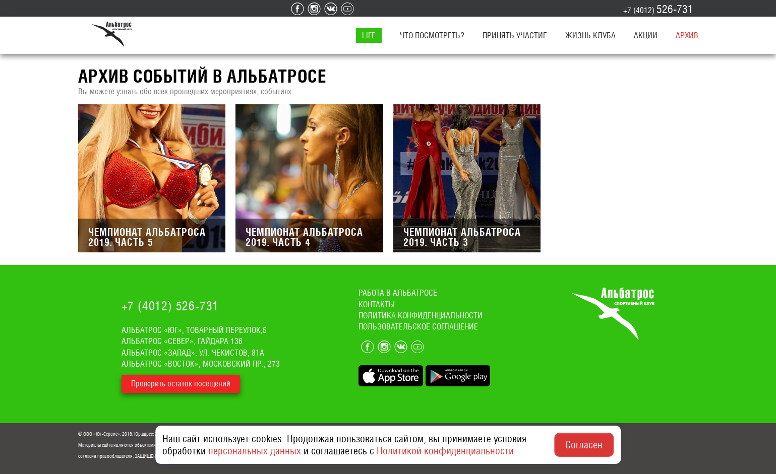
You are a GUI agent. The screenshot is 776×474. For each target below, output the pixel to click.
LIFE (369, 35)
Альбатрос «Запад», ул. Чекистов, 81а (193, 353)
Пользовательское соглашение (418, 326)
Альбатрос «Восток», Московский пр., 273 (201, 364)
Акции (646, 35)
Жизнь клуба (590, 35)
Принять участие (515, 35)
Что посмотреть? (432, 35)
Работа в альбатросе (398, 293)
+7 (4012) (658, 9)
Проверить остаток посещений (180, 383)
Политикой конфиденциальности (445, 451)
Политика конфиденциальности (421, 315)
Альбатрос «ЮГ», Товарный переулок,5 (194, 330)
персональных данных (254, 451)
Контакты (377, 304)
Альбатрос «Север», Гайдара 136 (182, 341)
